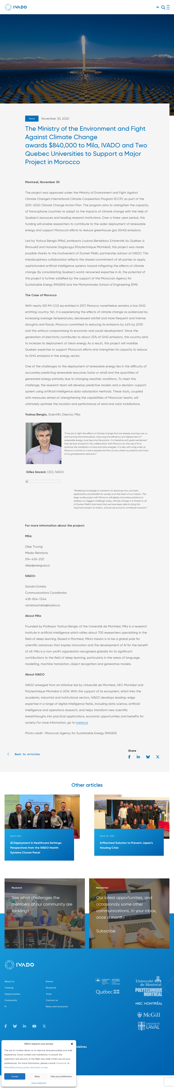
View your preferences (61, 1076)
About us (9, 981)
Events (49, 981)
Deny (37, 1076)
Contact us (52, 1000)
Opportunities (12, 994)
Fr (158, 7)
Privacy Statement (38, 1083)
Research (51, 987)
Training (9, 987)
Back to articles (22, 754)
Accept (15, 1076)
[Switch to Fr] (25, 1006)
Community (11, 1000)
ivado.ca (82, 722)
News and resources (57, 1006)
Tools (49, 994)
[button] (72, 1043)
